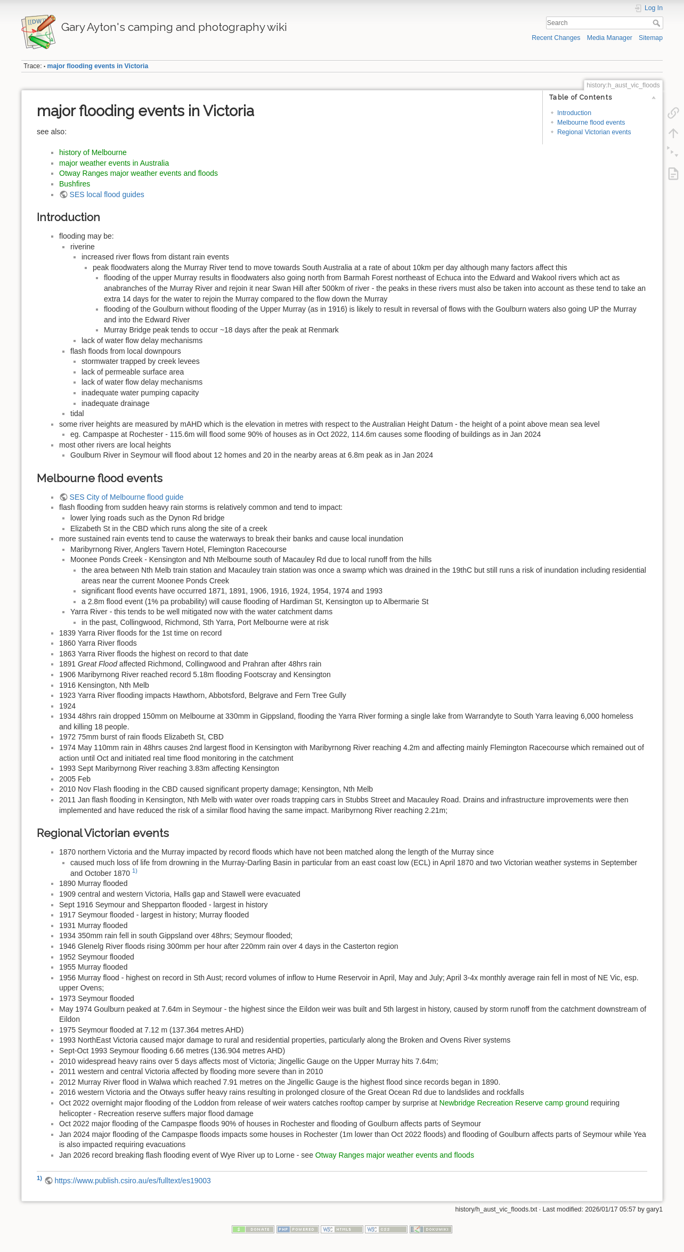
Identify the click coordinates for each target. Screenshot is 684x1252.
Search (658, 23)
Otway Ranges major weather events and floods (138, 173)
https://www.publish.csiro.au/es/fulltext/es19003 (132, 1180)
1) (134, 870)
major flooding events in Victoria (98, 66)
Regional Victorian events (594, 132)
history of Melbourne (93, 152)
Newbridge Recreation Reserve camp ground (514, 1103)
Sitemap (651, 38)
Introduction (574, 113)
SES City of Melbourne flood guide (127, 497)
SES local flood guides (107, 194)
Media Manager (609, 38)
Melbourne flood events (591, 122)
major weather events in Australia (114, 163)
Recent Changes (556, 38)
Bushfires (74, 184)
